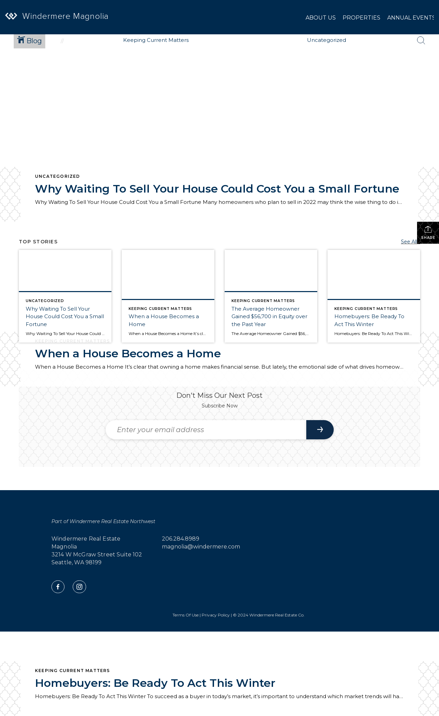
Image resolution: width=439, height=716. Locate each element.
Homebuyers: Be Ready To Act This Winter (155, 683)
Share (428, 232)
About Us (321, 17)
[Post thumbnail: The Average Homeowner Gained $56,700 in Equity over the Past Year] (271, 296)
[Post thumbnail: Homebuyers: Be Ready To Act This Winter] (374, 296)
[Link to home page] (19, 23)
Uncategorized (57, 176)
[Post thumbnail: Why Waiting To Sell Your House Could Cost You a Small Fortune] (65, 296)
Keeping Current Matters (72, 670)
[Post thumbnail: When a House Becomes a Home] (168, 296)
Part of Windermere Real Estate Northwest (103, 521)
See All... (410, 242)
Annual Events (411, 17)
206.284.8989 (180, 538)
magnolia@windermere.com (201, 546)
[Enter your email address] (206, 429)
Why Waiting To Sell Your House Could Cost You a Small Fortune (217, 188)
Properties (361, 17)
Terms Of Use (186, 614)
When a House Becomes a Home (128, 353)
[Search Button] (421, 40)
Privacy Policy (216, 614)
